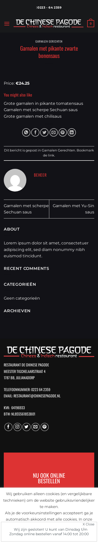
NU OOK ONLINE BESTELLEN (49, 478)
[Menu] (7, 23)
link (51, 155)
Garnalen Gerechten (49, 41)
